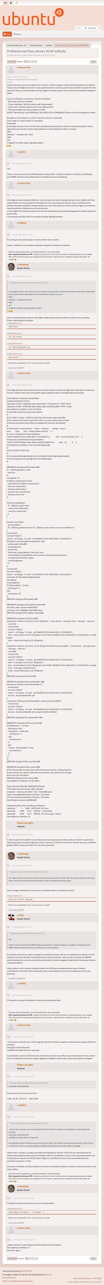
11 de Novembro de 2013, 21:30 (23, 1198)
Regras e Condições (81, 1282)
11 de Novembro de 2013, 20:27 (23, 1037)
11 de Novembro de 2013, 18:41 (22, 995)
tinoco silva (24, 67)
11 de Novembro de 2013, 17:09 (22, 865)
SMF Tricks (27, 1271)
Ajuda (70, 1282)
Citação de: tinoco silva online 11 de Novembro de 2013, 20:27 (29, 1083)
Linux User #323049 (16, 368)
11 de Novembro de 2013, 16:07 (22, 385)
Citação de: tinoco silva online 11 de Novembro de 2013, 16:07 (29, 872)
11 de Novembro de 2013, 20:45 (23, 1076)
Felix (21, 915)
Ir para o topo (12, 1258)
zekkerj (22, 222)
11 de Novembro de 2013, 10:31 (22, 234)
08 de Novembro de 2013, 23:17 (17, 77)
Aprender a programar (17, 978)
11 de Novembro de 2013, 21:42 (23, 1240)
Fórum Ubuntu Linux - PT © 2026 (87, 1278)
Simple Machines (25, 1281)
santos (22, 151)
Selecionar (18, 323)
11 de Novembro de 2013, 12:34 (22, 276)
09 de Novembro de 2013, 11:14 (22, 163)
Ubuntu (48, 1274)
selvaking (23, 264)
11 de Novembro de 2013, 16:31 (22, 834)
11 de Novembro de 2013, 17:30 (22, 927)
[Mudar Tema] (17, 3)
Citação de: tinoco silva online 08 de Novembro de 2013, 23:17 (29, 283)
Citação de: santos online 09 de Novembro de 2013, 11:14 (27, 933)
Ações (93, 62)
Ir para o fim (12, 61)
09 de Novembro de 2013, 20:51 (22, 195)
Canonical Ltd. (10, 1277)
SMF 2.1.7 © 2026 (10, 1281)
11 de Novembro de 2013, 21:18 (23, 1117)
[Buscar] (86, 28)
